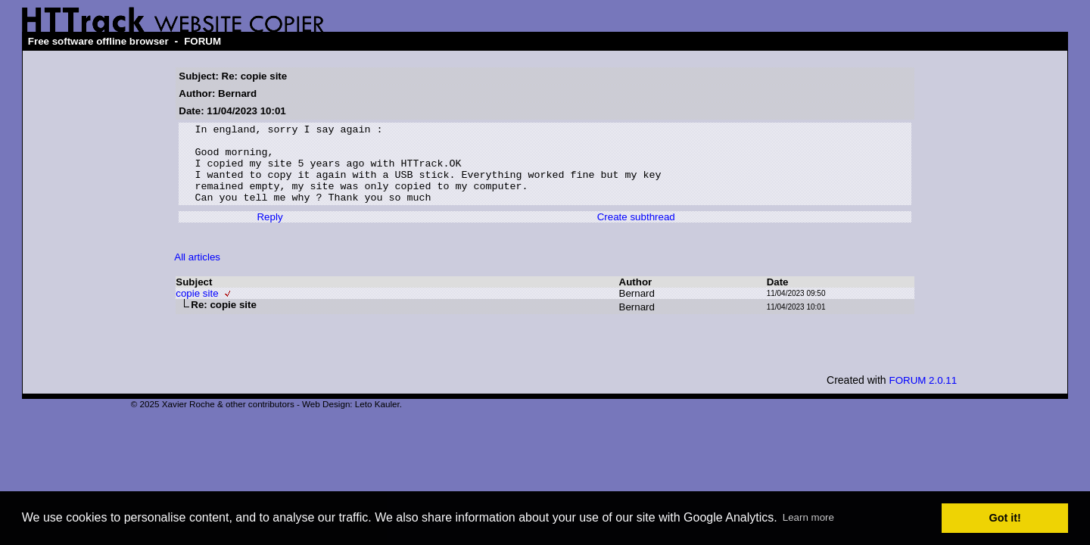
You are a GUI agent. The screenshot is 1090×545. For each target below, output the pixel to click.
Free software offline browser (98, 41)
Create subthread (636, 232)
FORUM (202, 41)
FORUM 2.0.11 (923, 396)
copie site (197, 309)
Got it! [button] (1005, 518)
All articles (197, 273)
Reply (269, 232)
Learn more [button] (808, 517)
